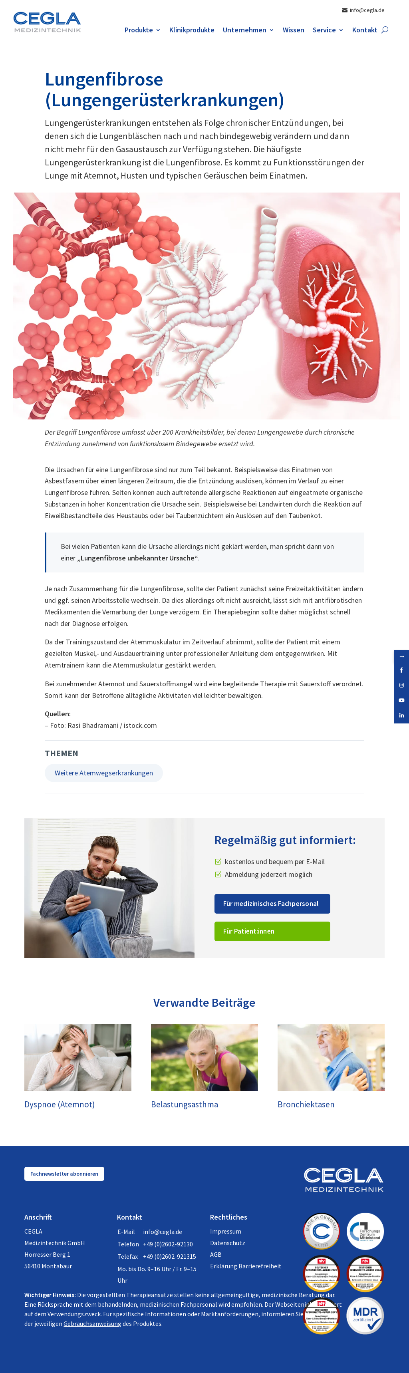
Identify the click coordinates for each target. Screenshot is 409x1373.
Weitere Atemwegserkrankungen (104, 772)
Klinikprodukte (191, 30)
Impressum (225, 1231)
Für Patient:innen (248, 931)
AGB (216, 1254)
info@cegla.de (162, 1232)
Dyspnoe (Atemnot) (59, 1104)
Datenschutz (227, 1243)
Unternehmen (244, 30)
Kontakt (364, 30)
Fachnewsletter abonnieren (64, 1173)
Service (324, 30)
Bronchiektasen (306, 1104)
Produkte (139, 30)
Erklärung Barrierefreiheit (246, 1266)
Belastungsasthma (184, 1104)
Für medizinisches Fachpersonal (271, 903)
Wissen (293, 30)
